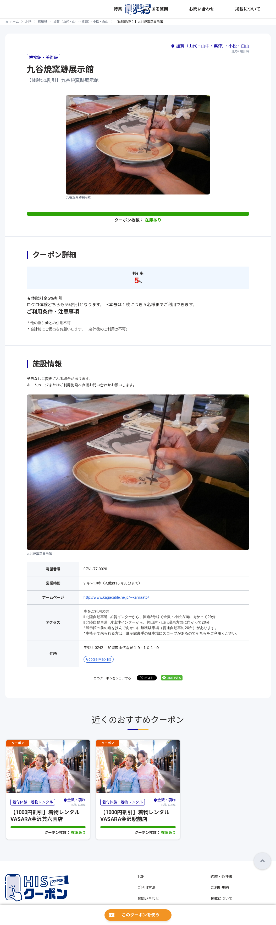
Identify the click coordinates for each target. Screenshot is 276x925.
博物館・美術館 (43, 57)
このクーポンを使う (140, 914)
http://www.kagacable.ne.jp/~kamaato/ (116, 597)
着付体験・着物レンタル (33, 802)
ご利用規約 (220, 887)
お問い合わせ (231, 9)
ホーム (14, 22)
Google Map (96, 659)
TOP (141, 876)
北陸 (28, 22)
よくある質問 (203, 9)
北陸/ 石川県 (74, 802)
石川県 (42, 22)
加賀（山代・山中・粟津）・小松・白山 (80, 22)
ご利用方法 (146, 887)
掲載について (260, 9)
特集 (182, 9)
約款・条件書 (222, 876)
